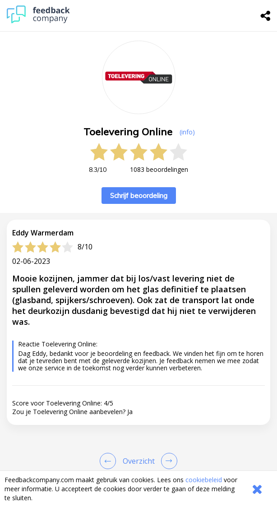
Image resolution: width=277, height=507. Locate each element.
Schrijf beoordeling (138, 195)
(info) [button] (187, 132)
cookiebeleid (203, 479)
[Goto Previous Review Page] (110, 461)
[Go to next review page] (167, 461)
